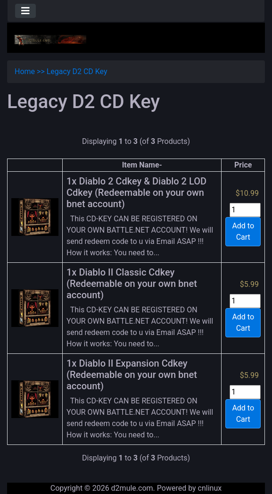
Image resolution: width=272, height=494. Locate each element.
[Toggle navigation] (25, 11)
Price (243, 164)
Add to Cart (243, 231)
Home (25, 71)
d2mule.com (132, 488)
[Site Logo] (50, 39)
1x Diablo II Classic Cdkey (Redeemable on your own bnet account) (131, 284)
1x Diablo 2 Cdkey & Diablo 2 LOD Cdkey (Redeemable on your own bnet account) (136, 192)
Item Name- (142, 164)
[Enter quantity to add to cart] (245, 210)
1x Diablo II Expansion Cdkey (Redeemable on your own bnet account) (131, 375)
